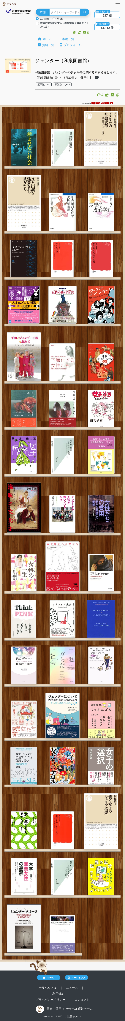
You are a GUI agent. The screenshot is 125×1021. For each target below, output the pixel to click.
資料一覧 (46, 45)
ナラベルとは (48, 988)
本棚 (44, 18)
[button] (74, 32)
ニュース (72, 988)
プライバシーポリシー (51, 1000)
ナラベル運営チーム (79, 1009)
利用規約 (58, 994)
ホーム (45, 39)
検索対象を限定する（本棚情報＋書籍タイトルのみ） (64, 24)
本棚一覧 (66, 39)
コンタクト (82, 1000)
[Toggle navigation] (118, 3)
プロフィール (71, 45)
